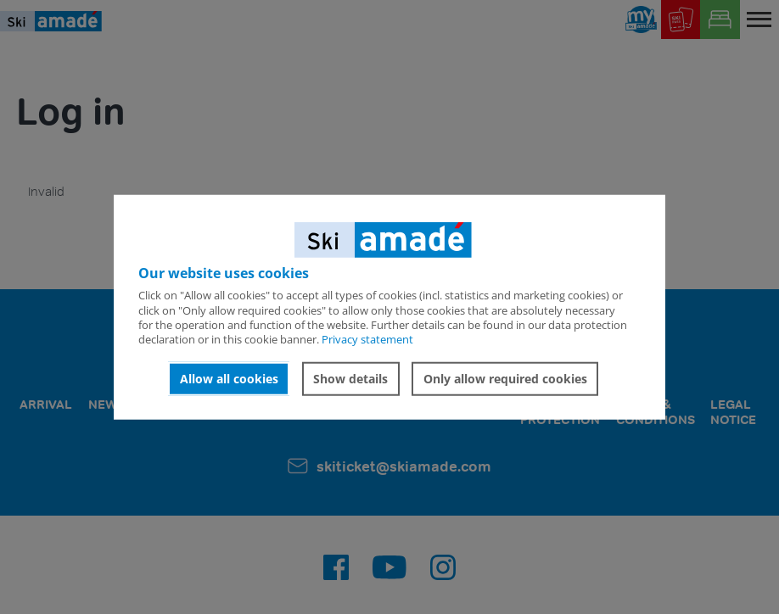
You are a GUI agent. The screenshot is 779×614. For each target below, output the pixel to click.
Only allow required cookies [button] (505, 379)
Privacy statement (367, 339)
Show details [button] (350, 379)
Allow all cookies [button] (229, 379)
